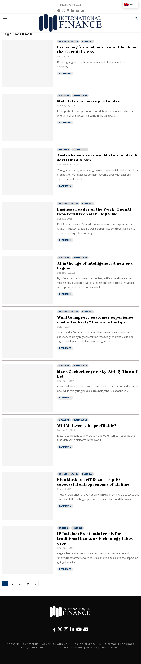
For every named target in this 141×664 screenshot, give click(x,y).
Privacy (91, 647)
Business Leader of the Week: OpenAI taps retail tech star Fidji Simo (94, 211)
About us (13, 643)
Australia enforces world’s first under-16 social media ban (98, 157)
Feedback (127, 643)
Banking (63, 528)
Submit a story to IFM (86, 643)
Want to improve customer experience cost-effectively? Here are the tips (95, 320)
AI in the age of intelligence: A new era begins (95, 265)
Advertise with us (55, 643)
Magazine (64, 95)
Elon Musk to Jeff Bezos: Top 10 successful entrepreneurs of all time (93, 482)
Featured (87, 41)
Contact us (31, 643)
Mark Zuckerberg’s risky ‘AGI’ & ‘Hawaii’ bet (97, 374)
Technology (80, 95)
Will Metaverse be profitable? (86, 425)
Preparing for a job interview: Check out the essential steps (97, 49)
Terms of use (110, 647)
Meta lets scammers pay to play (88, 101)
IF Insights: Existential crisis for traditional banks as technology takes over (95, 538)
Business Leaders (68, 41)
